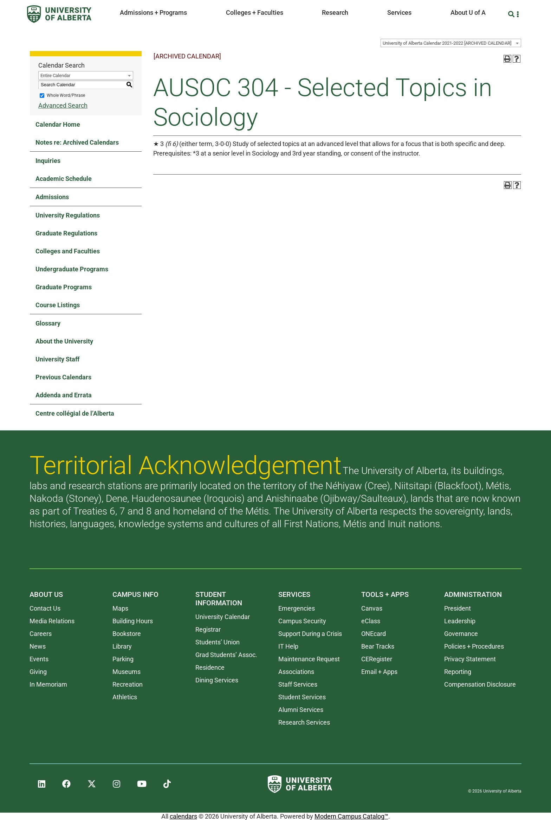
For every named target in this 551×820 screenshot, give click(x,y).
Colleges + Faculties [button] (254, 12)
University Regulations (67, 215)
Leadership (459, 621)
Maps (120, 608)
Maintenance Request (309, 659)
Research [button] (335, 12)
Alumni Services (300, 709)
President (457, 608)
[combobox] (451, 43)
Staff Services (297, 684)
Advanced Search (62, 105)
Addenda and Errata (63, 395)
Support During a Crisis (310, 633)
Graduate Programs (63, 287)
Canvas (371, 608)
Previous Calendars (63, 377)
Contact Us (45, 608)
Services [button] (399, 12)
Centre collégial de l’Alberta (74, 413)
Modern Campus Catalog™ (351, 816)
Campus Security (302, 621)
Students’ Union (217, 642)
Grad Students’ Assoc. (226, 654)
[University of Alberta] (59, 14)
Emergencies (296, 608)
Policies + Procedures (474, 646)
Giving (38, 671)
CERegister (376, 659)
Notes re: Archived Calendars (77, 142)
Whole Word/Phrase (66, 95)
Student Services (302, 697)
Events (39, 659)
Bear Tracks (377, 646)
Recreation (127, 684)
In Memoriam (48, 684)
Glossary (47, 323)
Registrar (208, 629)
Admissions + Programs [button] (153, 12)
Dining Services (216, 680)
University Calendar (222, 616)
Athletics (124, 697)
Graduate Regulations (66, 233)
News (38, 646)
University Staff (57, 359)
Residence (210, 667)
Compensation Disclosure (480, 684)
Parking (123, 659)
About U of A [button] (468, 12)
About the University (64, 341)
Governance (461, 633)
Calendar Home (57, 124)
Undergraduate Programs (71, 269)
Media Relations (52, 621)
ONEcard (373, 633)
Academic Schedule (63, 178)
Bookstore (126, 633)
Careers (41, 633)
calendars (183, 816)
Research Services (304, 722)
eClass (370, 621)
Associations (296, 671)
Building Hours (132, 621)
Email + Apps (379, 671)
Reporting (457, 671)
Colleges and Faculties (67, 251)
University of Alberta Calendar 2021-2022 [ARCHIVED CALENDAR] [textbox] (447, 43)
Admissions (52, 197)
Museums (126, 671)
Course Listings (57, 305)
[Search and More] (512, 14)
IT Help (288, 646)
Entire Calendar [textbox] (55, 75)
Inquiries (47, 160)
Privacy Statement (470, 659)
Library (122, 646)
